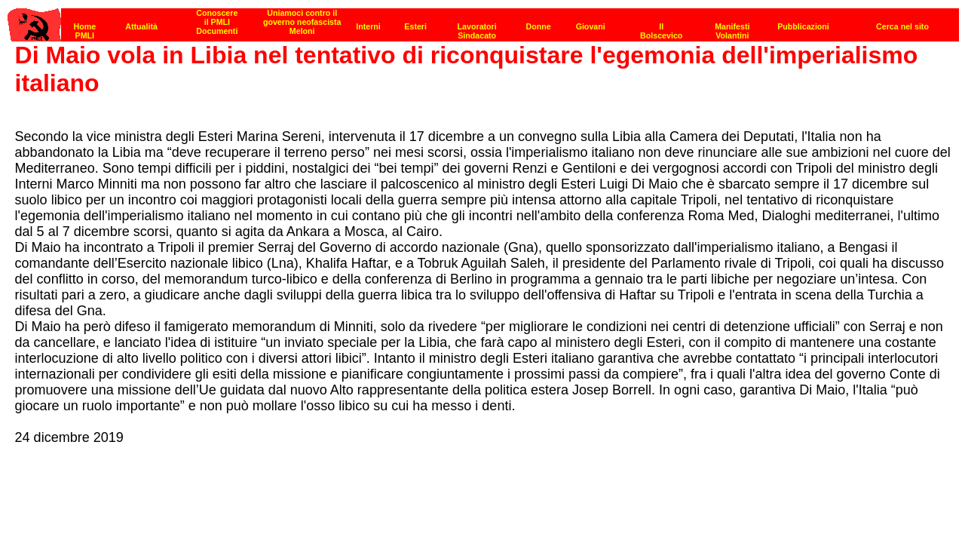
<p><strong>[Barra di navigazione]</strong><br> (483, 20)
